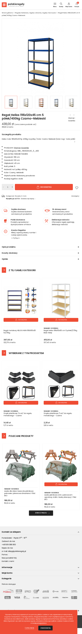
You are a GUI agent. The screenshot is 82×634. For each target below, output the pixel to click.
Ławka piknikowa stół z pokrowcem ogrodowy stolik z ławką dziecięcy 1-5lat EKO (60, 497)
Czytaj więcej (29, 628)
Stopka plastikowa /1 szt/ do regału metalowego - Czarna (58, 414)
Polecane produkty (21, 436)
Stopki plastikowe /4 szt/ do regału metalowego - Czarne (18, 414)
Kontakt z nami (8, 561)
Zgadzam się (45, 628)
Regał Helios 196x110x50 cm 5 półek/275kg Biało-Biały (60, 331)
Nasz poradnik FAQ (9, 558)
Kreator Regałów (18, 230)
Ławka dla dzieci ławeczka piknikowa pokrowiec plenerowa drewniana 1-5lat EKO (19, 493)
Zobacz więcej (41, 513)
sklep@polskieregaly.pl (17, 551)
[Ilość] (8, 187)
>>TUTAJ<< (15, 238)
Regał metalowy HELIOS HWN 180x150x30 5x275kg (20, 331)
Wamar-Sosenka (71, 119)
